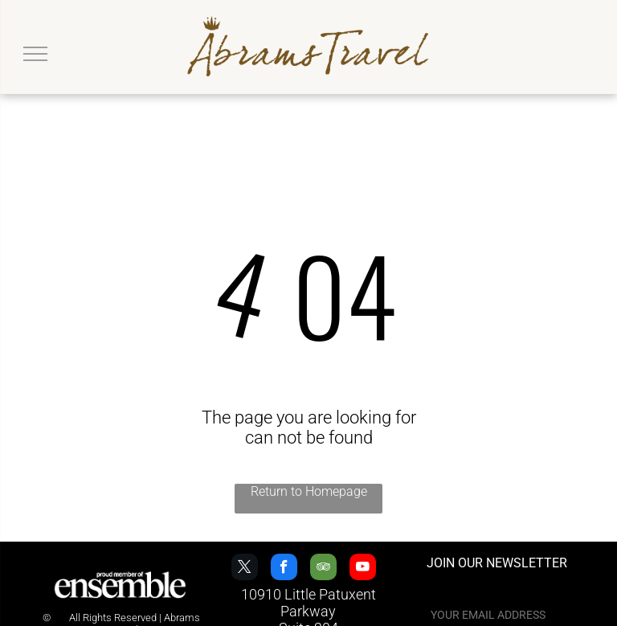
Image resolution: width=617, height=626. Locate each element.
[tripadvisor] (323, 569)
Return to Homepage (309, 491)
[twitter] (244, 569)
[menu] (35, 54)
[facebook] (284, 569)
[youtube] (362, 569)
